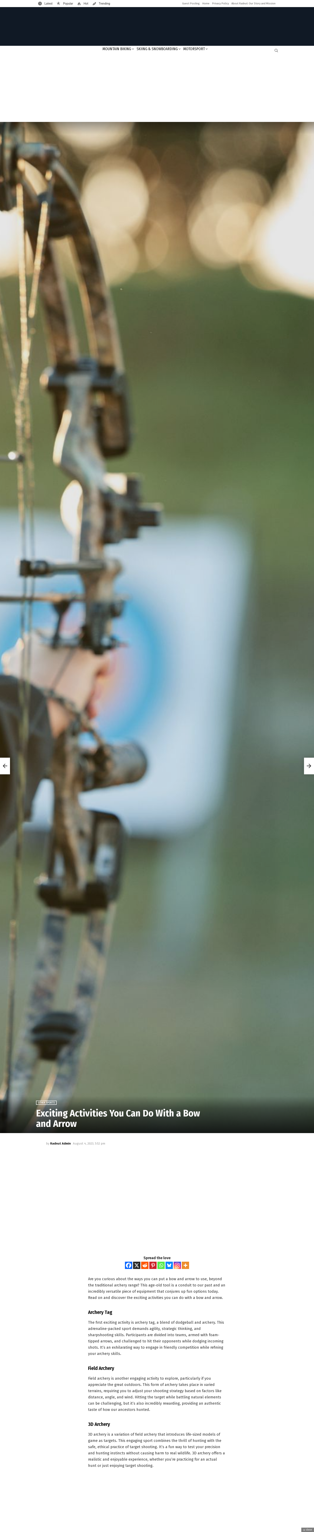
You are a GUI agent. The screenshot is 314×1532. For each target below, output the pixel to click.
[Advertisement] (157, 88)
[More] (185, 1265)
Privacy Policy (220, 3)
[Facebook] (128, 1265)
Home (205, 3)
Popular (67, 3)
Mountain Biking (116, 49)
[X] (136, 1265)
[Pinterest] (153, 1265)
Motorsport (194, 49)
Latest (48, 3)
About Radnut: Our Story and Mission (253, 3)
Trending (104, 3)
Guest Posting (191, 3)
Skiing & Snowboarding (157, 49)
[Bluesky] (169, 1265)
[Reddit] (144, 1265)
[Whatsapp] (161, 1265)
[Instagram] (177, 1265)
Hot (85, 3)
